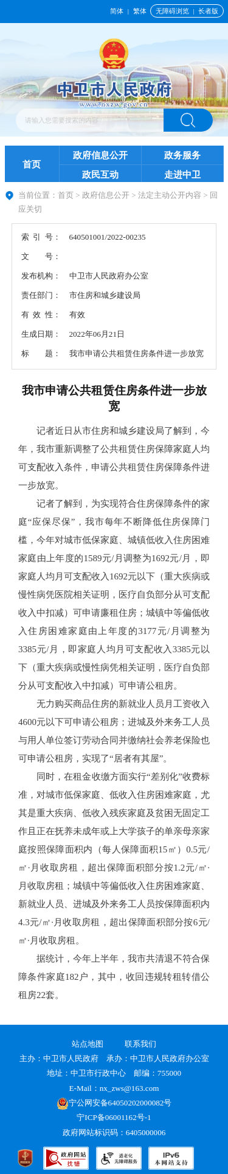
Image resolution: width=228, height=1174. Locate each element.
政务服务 (182, 155)
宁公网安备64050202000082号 (114, 1102)
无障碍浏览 (172, 11)
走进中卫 (182, 175)
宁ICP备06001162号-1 (115, 1117)
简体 (116, 11)
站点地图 (87, 1043)
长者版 (208, 11)
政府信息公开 (100, 155)
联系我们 (140, 1043)
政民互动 (100, 175)
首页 (31, 164)
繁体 (140, 11)
